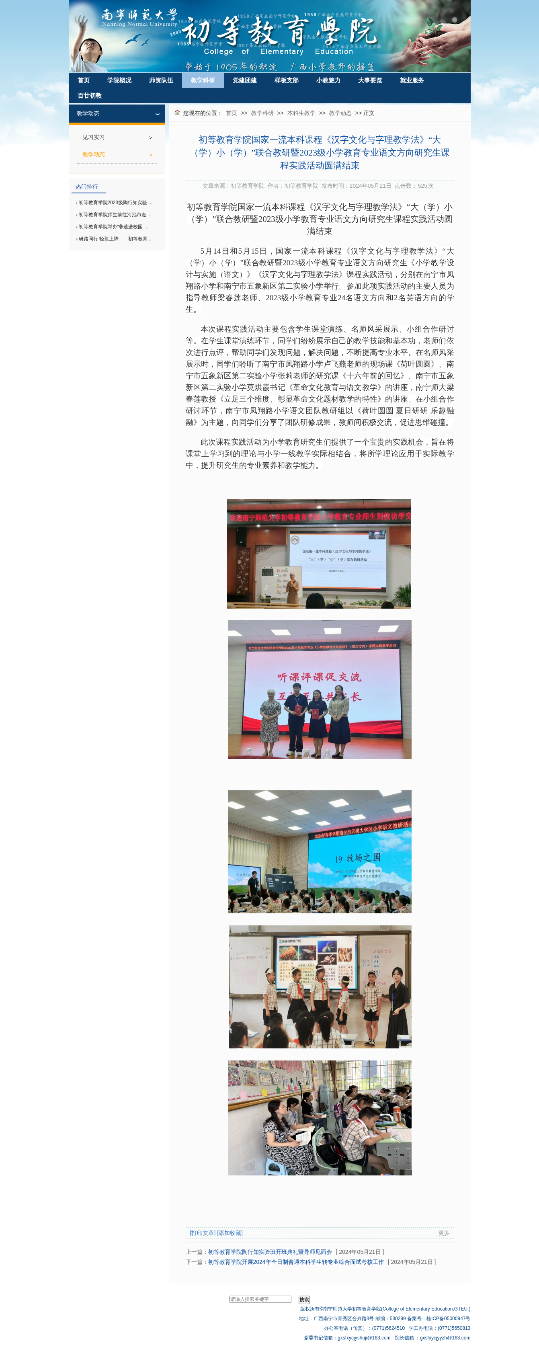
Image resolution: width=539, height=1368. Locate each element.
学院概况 (119, 80)
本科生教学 (301, 113)
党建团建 (245, 80)
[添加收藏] (230, 1233)
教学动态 (340, 113)
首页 (84, 80)
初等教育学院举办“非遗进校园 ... (113, 227)
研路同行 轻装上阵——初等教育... (115, 239)
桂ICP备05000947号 (448, 1318)
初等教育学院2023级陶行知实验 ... (116, 202)
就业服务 (412, 80)
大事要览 (370, 80)
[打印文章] (203, 1233)
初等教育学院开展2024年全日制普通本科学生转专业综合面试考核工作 (296, 1262)
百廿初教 (90, 95)
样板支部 (287, 80)
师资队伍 (161, 80)
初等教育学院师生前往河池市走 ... (115, 214)
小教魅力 (328, 80)
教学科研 (203, 80)
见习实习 (93, 137)
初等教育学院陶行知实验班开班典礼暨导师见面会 (270, 1252)
